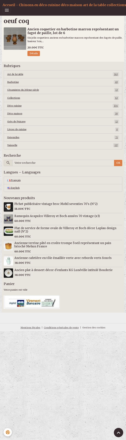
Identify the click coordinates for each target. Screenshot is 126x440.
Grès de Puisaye (63, 122)
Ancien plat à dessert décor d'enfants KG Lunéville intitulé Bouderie (63, 270)
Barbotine (63, 82)
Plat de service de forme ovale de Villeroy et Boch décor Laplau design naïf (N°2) (65, 229)
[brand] (64, 5)
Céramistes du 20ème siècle (63, 90)
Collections (63, 98)
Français (14, 180)
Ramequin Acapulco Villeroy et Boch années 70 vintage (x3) (57, 216)
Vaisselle (63, 145)
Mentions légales (30, 327)
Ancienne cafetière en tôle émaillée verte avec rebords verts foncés (63, 258)
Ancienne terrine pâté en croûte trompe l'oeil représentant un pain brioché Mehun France (62, 244)
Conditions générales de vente (61, 327)
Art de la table (63, 74)
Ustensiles (63, 137)
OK (118, 162)
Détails (34, 53)
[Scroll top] (118, 432)
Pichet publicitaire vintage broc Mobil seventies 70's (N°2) (56, 204)
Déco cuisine (63, 106)
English (13, 187)
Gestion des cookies (93, 327)
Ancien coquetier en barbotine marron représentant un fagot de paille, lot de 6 (73, 31)
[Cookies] (8, 432)
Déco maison (63, 113)
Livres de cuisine (63, 129)
